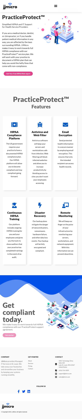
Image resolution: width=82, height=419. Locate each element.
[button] (55, 6)
